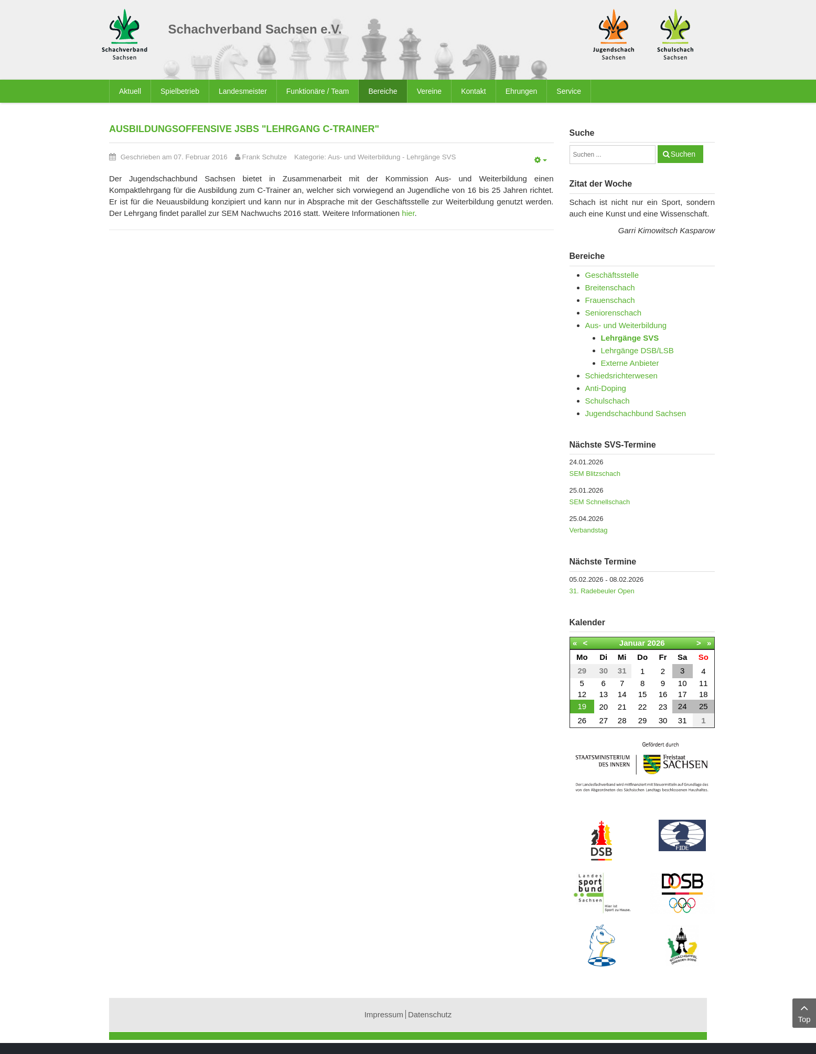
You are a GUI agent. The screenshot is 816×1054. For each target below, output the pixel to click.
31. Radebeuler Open (602, 591)
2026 (655, 642)
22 (642, 706)
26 (581, 720)
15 (642, 694)
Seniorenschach (613, 312)
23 (663, 706)
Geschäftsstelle (612, 274)
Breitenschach (610, 287)
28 (622, 720)
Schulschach (607, 400)
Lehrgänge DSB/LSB (637, 350)
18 (703, 694)
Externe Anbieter (630, 362)
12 (581, 694)
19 (581, 706)
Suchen (683, 154)
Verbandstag (589, 530)
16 (663, 694)
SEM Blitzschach (595, 473)
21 (622, 706)
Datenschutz (430, 1014)
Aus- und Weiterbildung (364, 157)
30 (663, 720)
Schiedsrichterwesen (621, 375)
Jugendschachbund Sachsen (635, 413)
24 (682, 706)
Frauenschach (610, 300)
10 (682, 683)
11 (703, 683)
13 (603, 694)
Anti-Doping (605, 388)
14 (622, 694)
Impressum (383, 1014)
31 (682, 720)
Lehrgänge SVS (431, 157)
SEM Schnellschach (600, 502)
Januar (632, 642)
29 (642, 720)
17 (682, 694)
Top (804, 1012)
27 (603, 720)
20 (603, 706)
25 (703, 706)
